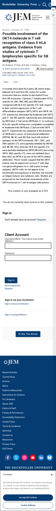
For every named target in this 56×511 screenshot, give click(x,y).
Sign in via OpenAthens (16, 315)
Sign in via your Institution (17, 304)
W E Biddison (7, 65)
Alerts (5, 386)
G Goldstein (35, 65)
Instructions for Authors (13, 395)
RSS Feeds (7, 448)
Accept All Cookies (28, 497)
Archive (6, 381)
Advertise (6, 431)
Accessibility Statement (13, 417)
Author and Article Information (16, 69)
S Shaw (44, 65)
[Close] (51, 474)
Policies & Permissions (12, 413)
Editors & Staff (9, 408)
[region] (28, 490)
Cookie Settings (28, 505)
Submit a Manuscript (12, 390)
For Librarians (8, 399)
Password (9, 253)
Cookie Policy (8, 422)
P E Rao (17, 65)
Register (41, 219)
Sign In (11, 280)
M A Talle (25, 65)
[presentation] (27, 270)
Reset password (12, 285)
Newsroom (7, 439)
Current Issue (8, 377)
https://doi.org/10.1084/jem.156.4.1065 (18, 75)
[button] (45, 5)
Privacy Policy (8, 444)
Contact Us (7, 435)
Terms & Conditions (11, 426)
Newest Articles (9, 372)
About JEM (7, 404)
